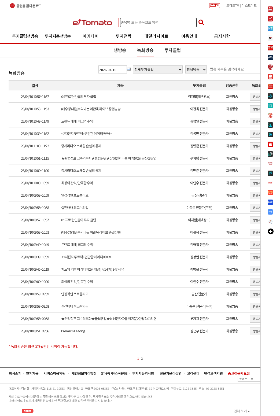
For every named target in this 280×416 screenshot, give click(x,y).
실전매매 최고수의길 (74, 207)
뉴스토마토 (249, 5)
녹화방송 (145, 50)
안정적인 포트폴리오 (74, 195)
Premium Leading (73, 330)
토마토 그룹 (254, 379)
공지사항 (222, 36)
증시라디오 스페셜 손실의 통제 (81, 145)
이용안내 (189, 36)
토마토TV (232, 5)
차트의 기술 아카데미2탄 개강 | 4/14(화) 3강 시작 (92, 269)
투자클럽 (172, 50)
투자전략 (124, 36)
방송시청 (258, 96)
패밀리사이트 (156, 36)
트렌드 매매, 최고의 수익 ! (77, 121)
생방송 (120, 50)
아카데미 (91, 36)
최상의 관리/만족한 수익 (77, 182)
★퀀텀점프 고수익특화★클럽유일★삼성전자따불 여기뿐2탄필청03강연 (108, 158)
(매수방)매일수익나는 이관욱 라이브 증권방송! (91, 108)
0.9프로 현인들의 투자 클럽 (78, 96)
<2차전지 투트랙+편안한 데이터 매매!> (86, 133)
